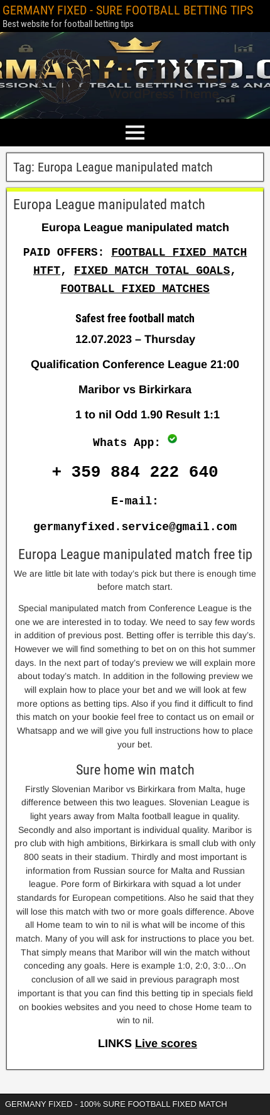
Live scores (166, 1043)
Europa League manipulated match (109, 204)
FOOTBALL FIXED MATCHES (135, 289)
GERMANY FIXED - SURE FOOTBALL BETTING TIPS (128, 10)
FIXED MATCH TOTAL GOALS (152, 270)
